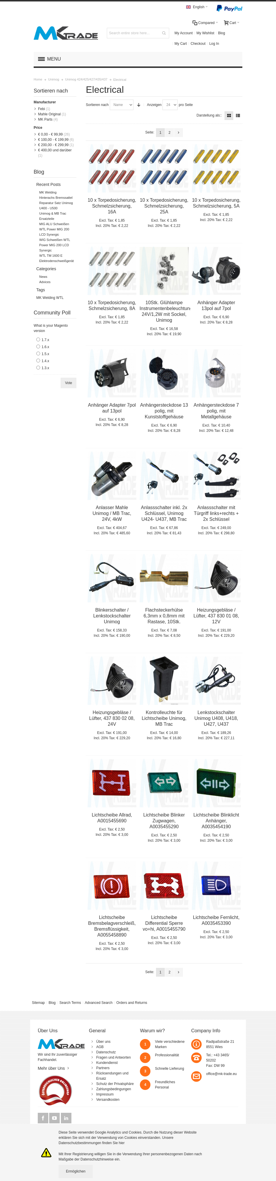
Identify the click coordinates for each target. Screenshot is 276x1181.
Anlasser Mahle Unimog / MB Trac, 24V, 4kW (111, 513)
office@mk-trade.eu (221, 1074)
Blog (221, 33)
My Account (183, 33)
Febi (41, 109)
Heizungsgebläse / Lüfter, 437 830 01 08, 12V (216, 615)
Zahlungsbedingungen (113, 1089)
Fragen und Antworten (113, 1057)
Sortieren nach (97, 105)
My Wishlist (205, 33)
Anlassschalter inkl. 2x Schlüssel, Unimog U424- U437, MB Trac (164, 513)
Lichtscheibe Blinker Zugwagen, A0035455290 (164, 820)
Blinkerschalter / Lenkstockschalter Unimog (112, 615)
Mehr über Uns (51, 1068)
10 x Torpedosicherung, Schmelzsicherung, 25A (164, 206)
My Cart (180, 44)
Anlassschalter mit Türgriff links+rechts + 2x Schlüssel (216, 513)
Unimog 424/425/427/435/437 (86, 79)
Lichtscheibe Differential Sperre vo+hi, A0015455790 (164, 923)
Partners (102, 1068)
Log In (214, 44)
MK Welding (47, 192)
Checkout (198, 44)
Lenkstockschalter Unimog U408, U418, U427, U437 (216, 718)
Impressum (105, 1094)
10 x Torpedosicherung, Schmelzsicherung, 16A (112, 206)
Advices (45, 282)
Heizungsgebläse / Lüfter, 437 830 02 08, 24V (112, 718)
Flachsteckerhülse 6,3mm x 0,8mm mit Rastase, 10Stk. (163, 615)
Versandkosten (107, 1100)
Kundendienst (107, 1063)
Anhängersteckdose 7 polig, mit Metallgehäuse (216, 411)
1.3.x (45, 368)
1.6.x (45, 347)
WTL (60, 298)
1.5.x (45, 354)
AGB (100, 1047)
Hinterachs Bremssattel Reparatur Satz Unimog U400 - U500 (56, 203)
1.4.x (45, 361)
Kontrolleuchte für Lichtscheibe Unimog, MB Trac (164, 718)
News (43, 276)
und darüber (55, 150)
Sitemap (38, 1003)
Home (38, 79)
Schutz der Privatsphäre (115, 1084)
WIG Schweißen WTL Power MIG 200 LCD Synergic (54, 245)
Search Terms (70, 1003)
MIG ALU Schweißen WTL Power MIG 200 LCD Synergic (54, 229)
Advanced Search (99, 1003)
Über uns (103, 1042)
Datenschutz (106, 1052)
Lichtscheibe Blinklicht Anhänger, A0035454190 (216, 820)
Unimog (53, 79)
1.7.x (45, 340)
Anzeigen (154, 105)
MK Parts (45, 119)
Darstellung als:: (209, 115)
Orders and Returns (131, 1003)
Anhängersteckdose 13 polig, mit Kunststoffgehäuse (164, 411)
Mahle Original (49, 114)
